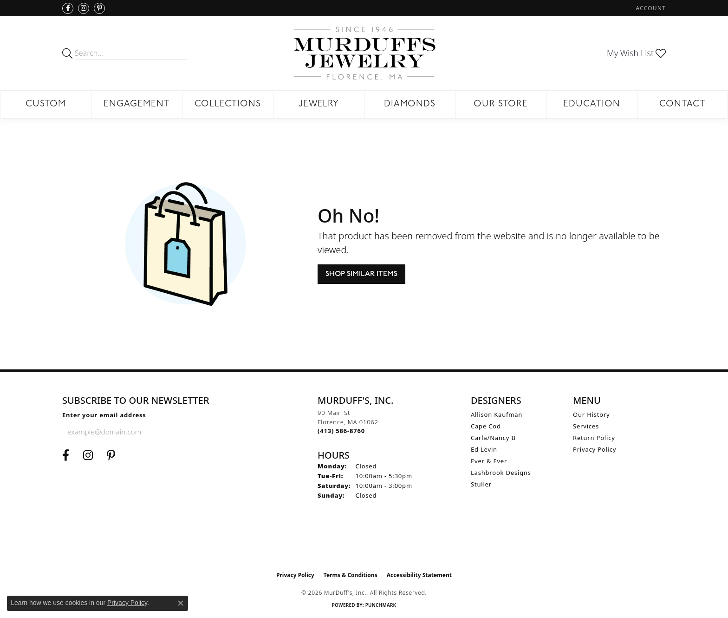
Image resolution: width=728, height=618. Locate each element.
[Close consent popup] (180, 603)
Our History (591, 414)
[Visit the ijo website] (364, 543)
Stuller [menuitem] (481, 484)
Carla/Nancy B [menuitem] (493, 438)
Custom (46, 104)
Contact (682, 104)
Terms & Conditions (350, 575)
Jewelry (319, 104)
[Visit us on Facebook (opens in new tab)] (67, 8)
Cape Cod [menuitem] (486, 426)
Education (591, 104)
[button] (650, 8)
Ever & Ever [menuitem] (489, 461)
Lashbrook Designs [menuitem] (501, 472)
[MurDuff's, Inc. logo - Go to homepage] (364, 53)
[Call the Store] (341, 431)
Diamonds (410, 104)
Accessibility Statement (419, 575)
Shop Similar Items (361, 274)
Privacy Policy (594, 449)
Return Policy (594, 438)
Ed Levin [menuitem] (484, 449)
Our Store (501, 104)
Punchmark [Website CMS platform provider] (380, 605)
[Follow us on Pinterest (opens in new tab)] (99, 8)
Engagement (137, 104)
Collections (228, 104)
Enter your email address (104, 415)
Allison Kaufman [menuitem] (496, 414)
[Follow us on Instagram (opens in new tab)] (83, 8)
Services (586, 426)
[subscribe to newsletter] (197, 431)
